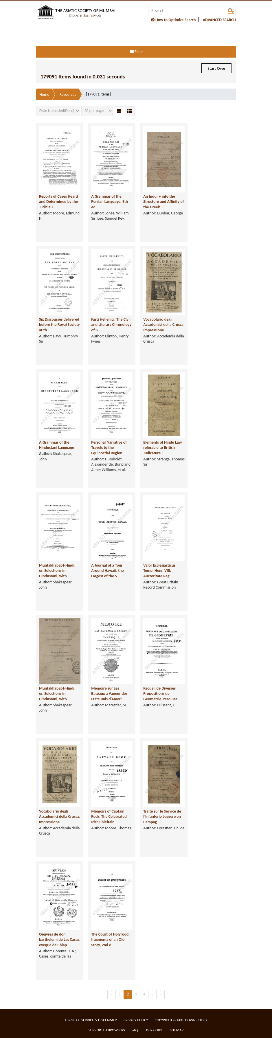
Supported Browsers (107, 1030)
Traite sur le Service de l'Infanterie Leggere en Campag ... (162, 816)
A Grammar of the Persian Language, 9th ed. (109, 202)
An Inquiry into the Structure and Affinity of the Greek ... (163, 202)
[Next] (160, 994)
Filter (136, 51)
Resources (67, 94)
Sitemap (176, 1030)
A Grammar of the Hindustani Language (56, 445)
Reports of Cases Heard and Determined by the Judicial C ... (58, 202)
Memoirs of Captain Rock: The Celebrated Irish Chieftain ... (109, 816)
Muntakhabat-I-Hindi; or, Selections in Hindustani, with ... (57, 570)
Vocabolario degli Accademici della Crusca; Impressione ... (163, 324)
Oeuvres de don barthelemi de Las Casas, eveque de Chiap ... (59, 939)
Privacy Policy (136, 1020)
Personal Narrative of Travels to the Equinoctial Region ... (109, 447)
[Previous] (111, 994)
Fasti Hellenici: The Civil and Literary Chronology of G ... (111, 324)
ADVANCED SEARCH (219, 19)
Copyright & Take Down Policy (181, 1020)
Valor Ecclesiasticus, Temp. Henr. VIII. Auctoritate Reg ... (160, 570)
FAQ (135, 1030)
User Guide (153, 1030)
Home (44, 94)
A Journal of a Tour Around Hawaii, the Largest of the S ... (107, 570)
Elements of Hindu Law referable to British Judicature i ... (162, 447)
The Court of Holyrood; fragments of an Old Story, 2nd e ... (110, 939)
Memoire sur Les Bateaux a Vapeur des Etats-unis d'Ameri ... (109, 693)
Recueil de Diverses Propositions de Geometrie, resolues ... (162, 693)
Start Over (216, 68)
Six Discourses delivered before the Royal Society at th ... (59, 324)
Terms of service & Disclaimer (91, 1020)
